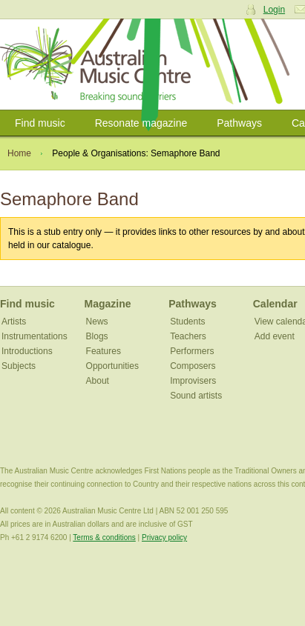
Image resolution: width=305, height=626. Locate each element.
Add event (275, 336)
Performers (192, 351)
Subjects (18, 366)
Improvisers (193, 381)
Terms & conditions (104, 537)
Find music (40, 123)
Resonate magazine (141, 123)
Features (103, 351)
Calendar (275, 304)
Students (187, 321)
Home (19, 153)
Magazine (108, 304)
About (97, 381)
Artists (13, 321)
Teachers (188, 336)
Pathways (239, 123)
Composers (192, 366)
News (97, 321)
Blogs (97, 336)
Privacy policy (164, 537)
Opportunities (112, 366)
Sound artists (196, 395)
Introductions (27, 351)
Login (274, 9)
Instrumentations (34, 336)
